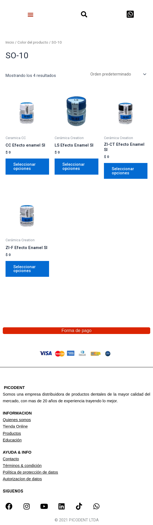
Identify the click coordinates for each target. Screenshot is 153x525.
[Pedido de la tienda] (117, 74)
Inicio (10, 42)
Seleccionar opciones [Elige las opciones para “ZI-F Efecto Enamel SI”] (24, 268)
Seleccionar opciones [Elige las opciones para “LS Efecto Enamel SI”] (73, 166)
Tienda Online (15, 426)
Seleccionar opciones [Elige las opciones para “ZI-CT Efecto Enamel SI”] (123, 170)
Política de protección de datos (30, 472)
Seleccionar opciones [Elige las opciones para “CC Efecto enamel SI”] (24, 166)
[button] (30, 14)
